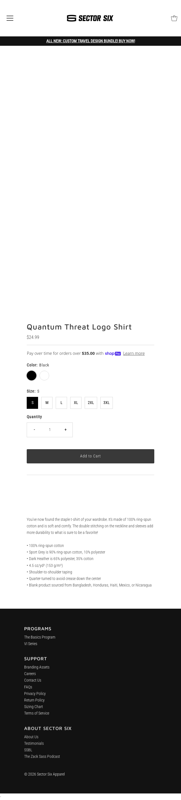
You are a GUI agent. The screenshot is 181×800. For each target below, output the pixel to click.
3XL (106, 402)
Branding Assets (36, 669)
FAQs (28, 689)
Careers (30, 676)
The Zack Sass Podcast (42, 760)
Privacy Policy (35, 695)
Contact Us (32, 682)
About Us (31, 740)
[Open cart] (174, 18)
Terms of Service (36, 715)
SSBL (28, 753)
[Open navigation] (10, 18)
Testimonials (34, 747)
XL (76, 402)
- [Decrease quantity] (34, 429)
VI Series (30, 645)
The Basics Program (39, 638)
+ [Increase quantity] (65, 429)
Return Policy (34, 702)
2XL (91, 402)
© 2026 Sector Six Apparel (44, 774)
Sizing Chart (33, 709)
